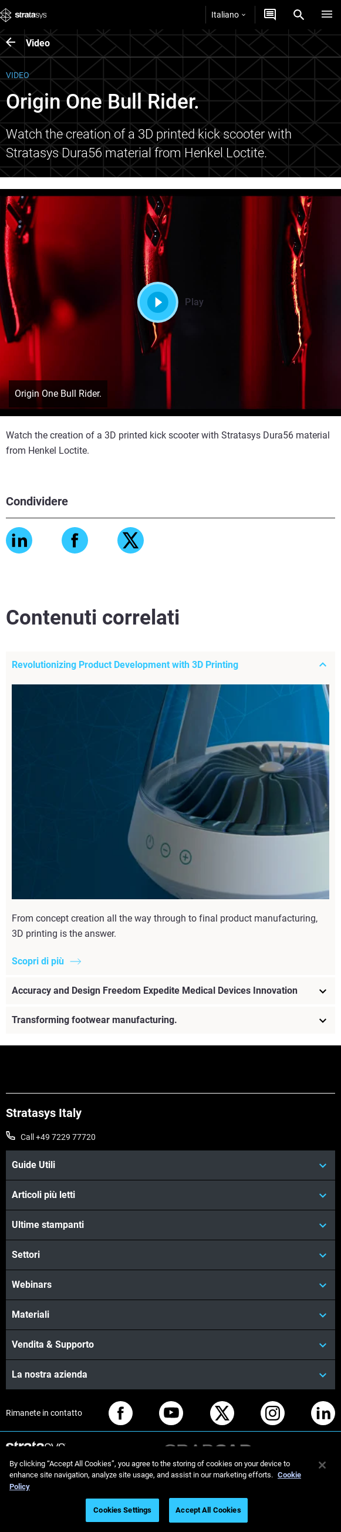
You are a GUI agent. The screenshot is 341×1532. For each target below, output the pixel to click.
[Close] (322, 1465)
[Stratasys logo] (23, 14)
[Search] (299, 14)
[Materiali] (170, 1314)
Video (38, 43)
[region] (170, 1489)
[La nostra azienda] (170, 1374)
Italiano (228, 14)
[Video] (16, 43)
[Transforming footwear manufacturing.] (170, 1020)
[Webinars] (170, 1285)
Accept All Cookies (208, 1510)
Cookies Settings (122, 1510)
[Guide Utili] (170, 1165)
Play (170, 302)
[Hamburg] (327, 14)
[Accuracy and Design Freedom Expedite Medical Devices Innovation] (170, 990)
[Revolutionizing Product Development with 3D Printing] (170, 665)
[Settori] (170, 1255)
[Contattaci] (270, 14)
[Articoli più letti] (170, 1195)
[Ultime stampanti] (170, 1225)
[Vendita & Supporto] (170, 1344)
